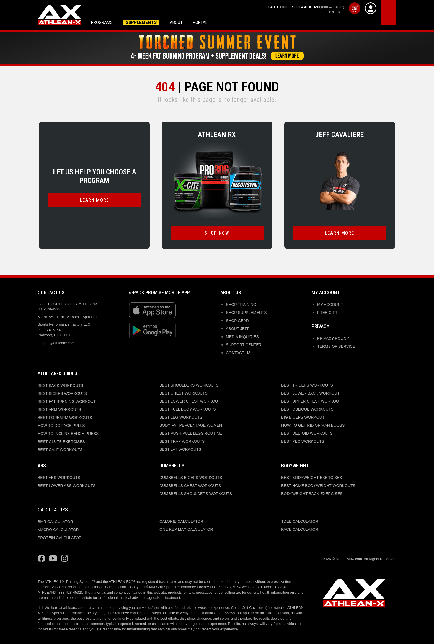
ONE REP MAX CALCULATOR (186, 530)
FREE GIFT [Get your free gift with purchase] (336, 12)
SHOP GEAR (237, 322)
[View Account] (370, 9)
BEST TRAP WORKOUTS (182, 442)
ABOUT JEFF (237, 330)
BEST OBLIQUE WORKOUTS (307, 410)
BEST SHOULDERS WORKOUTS (189, 386)
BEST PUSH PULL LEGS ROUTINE (190, 434)
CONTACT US (238, 354)
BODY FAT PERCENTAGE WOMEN (190, 426)
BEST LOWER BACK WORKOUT (310, 394)
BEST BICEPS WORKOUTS (62, 394)
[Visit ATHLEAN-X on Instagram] (64, 560)
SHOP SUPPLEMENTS (246, 313)
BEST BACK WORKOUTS (60, 386)
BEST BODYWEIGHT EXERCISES (311, 478)
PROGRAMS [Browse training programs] (102, 22)
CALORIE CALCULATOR (181, 522)
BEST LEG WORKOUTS (180, 418)
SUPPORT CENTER (244, 346)
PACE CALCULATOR (299, 530)
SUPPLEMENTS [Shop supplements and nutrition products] (141, 22)
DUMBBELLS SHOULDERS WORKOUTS (195, 495)
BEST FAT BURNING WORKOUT (67, 402)
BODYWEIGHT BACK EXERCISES (311, 495)
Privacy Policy (333, 339)
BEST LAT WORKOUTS (180, 450)
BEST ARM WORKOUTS (59, 410)
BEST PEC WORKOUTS (302, 442)
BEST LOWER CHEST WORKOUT (189, 402)
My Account (330, 305)
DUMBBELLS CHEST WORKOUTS (190, 487)
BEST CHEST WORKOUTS (183, 394)
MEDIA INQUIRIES (242, 338)
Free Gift (327, 313)
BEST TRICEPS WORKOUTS (307, 386)
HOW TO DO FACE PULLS (61, 426)
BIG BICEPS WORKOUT (302, 418)
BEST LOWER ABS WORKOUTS (66, 487)
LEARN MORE (94, 201)
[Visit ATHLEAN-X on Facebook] (41, 560)
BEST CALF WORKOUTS (60, 451)
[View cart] (354, 9)
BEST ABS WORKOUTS (59, 478)
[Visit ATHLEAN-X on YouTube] (53, 560)
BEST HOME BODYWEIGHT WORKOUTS (318, 487)
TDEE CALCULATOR (299, 522)
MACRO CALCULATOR (58, 531)
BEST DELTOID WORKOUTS (307, 434)
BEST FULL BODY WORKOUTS (187, 410)
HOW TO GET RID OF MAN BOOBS (313, 426)
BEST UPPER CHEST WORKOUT (311, 402)
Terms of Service (336, 347)
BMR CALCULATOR (55, 523)
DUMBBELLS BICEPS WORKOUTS (190, 478)
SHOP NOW (217, 234)
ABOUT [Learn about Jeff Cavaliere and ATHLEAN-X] (176, 22)
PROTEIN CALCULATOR (60, 539)
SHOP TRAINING (241, 305)
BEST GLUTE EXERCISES (61, 443)
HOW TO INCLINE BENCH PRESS (68, 434)
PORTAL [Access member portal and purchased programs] (200, 22)
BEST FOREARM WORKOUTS (65, 418)
